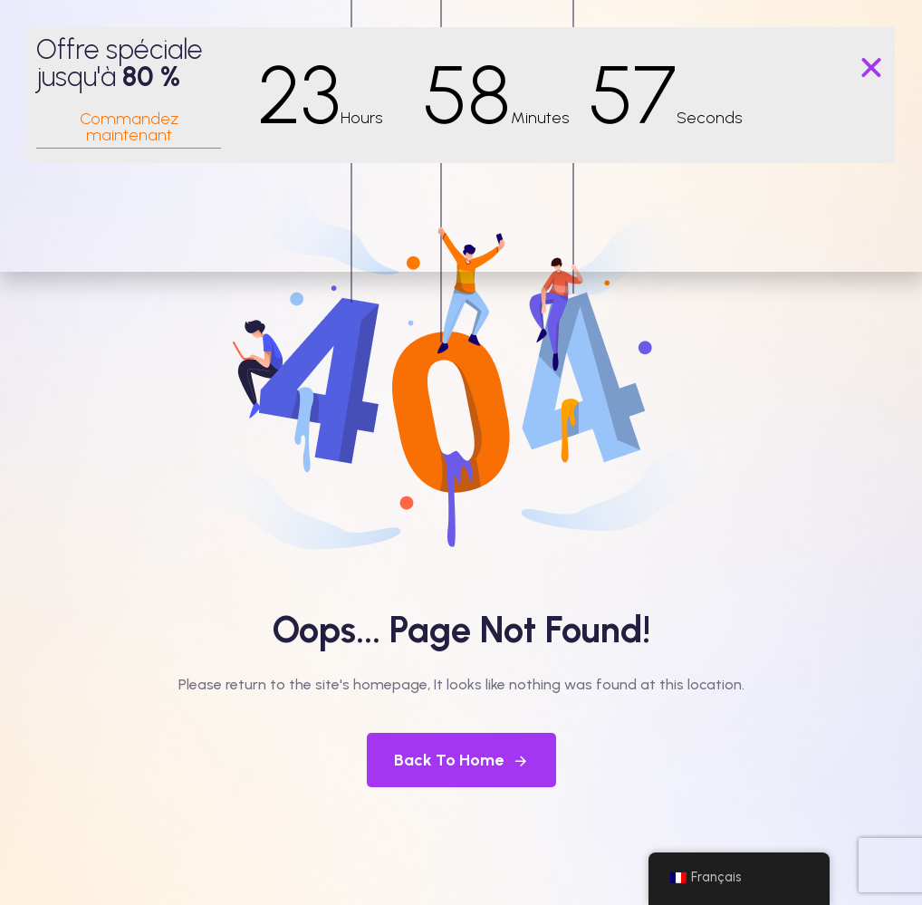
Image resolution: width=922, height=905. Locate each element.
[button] (871, 68)
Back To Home (461, 760)
